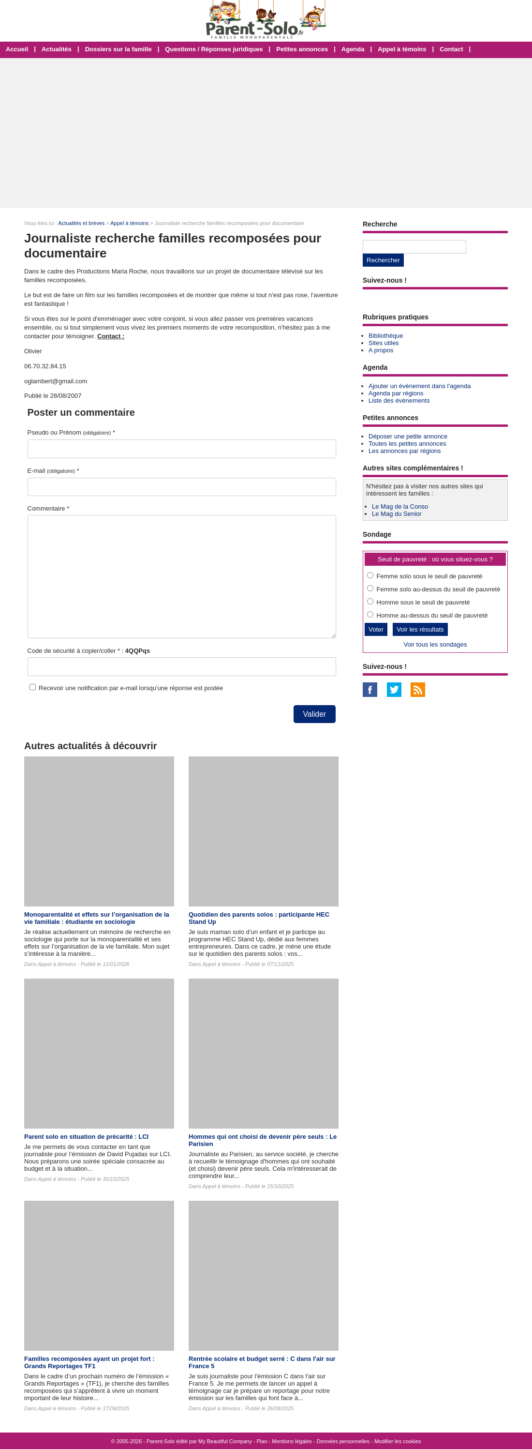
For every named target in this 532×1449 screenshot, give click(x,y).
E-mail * (53, 470)
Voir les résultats (420, 629)
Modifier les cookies (397, 1441)
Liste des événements (399, 400)
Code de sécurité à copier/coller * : (89, 650)
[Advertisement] (266, 133)
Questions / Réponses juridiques (214, 49)
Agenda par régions (396, 393)
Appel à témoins (402, 49)
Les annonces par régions (405, 450)
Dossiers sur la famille (118, 49)
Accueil (17, 49)
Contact (451, 49)
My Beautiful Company (225, 1441)
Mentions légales (292, 1441)
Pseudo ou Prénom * (72, 432)
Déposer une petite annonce (408, 436)
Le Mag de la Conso (400, 506)
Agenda (353, 49)
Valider (314, 714)
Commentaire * (49, 508)
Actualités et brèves (81, 223)
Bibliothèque (386, 335)
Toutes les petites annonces (407, 443)
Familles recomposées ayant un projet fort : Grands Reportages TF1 (89, 1362)
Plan (262, 1441)
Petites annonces (302, 49)
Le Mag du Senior (397, 513)
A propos (381, 350)
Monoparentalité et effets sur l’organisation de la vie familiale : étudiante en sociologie (96, 918)
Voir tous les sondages (435, 644)
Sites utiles (384, 343)
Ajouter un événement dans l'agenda (420, 386)
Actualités (57, 49)
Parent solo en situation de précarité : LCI (86, 1136)
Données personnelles (343, 1441)
